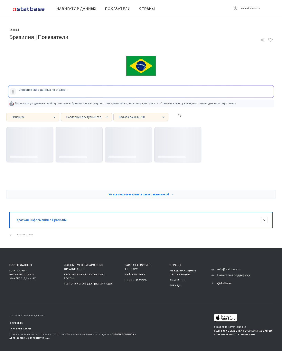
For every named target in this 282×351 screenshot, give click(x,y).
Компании (178, 279)
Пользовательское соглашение (234, 335)
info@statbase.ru (228, 269)
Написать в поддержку (233, 275)
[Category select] (33, 117)
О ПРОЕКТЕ (16, 323)
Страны (175, 265)
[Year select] (86, 117)
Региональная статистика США (88, 283)
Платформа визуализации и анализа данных (22, 274)
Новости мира (136, 279)
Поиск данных (20, 265)
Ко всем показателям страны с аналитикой (139, 194)
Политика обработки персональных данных (243, 331)
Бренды (175, 285)
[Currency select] (141, 117)
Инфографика (135, 274)
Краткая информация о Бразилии (142, 220)
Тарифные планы (20, 329)
